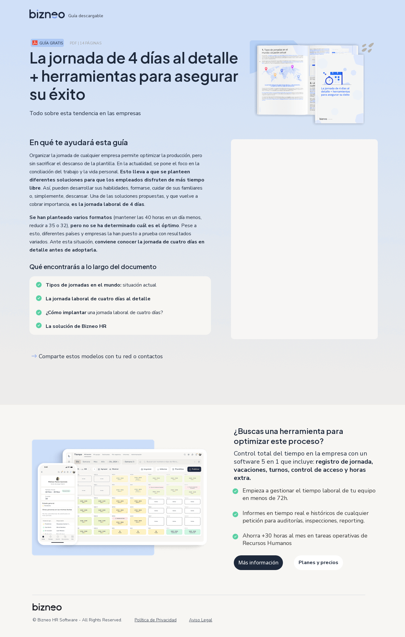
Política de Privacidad (156, 620)
